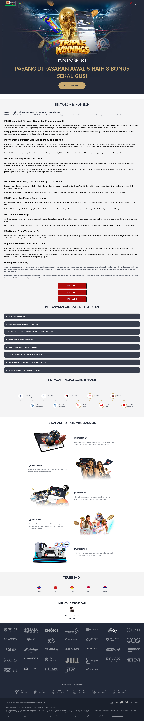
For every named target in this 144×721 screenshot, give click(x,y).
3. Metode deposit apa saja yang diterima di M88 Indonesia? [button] (29, 332)
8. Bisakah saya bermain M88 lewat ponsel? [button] (23, 370)
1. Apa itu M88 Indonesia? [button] (15, 316)
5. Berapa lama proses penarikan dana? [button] (21, 347)
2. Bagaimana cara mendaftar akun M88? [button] (22, 324)
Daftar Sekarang (72, 85)
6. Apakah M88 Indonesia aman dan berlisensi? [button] (24, 354)
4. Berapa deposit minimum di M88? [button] (19, 339)
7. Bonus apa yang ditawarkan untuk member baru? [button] (26, 362)
